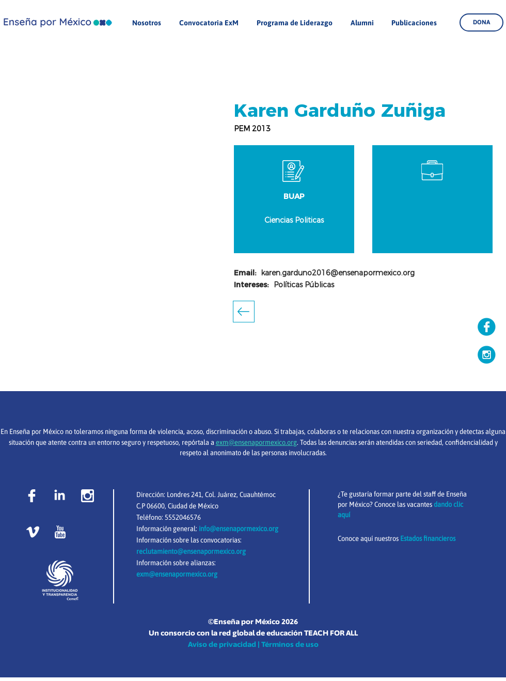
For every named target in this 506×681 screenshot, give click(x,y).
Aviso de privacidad (222, 644)
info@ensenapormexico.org (238, 528)
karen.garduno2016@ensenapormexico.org (338, 272)
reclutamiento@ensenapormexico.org (191, 551)
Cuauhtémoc (258, 494)
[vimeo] (32, 531)
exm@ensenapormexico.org (176, 574)
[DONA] (481, 22)
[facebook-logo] (31, 495)
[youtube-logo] (60, 531)
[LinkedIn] (59, 495)
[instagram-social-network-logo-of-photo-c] (87, 495)
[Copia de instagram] (487, 355)
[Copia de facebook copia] (487, 327)
